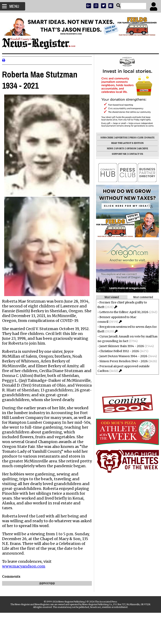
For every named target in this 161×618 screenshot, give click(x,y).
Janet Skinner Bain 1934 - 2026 (119, 346)
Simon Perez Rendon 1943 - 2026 (121, 361)
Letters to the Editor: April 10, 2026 (121, 312)
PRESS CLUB (134, 137)
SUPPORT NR (117, 154)
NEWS (108, 148)
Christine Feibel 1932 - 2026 (117, 351)
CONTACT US (133, 154)
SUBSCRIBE (104, 137)
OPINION (129, 148)
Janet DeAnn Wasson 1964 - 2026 (121, 356)
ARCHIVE (141, 148)
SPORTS (117, 148)
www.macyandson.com (25, 571)
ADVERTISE (119, 137)
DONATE (147, 137)
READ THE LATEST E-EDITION (125, 143)
